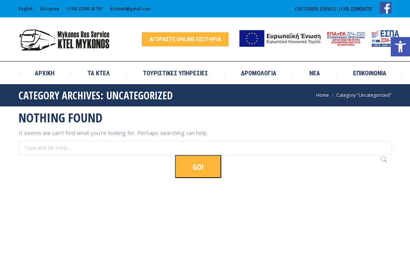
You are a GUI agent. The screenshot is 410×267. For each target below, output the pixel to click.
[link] (400, 46)
